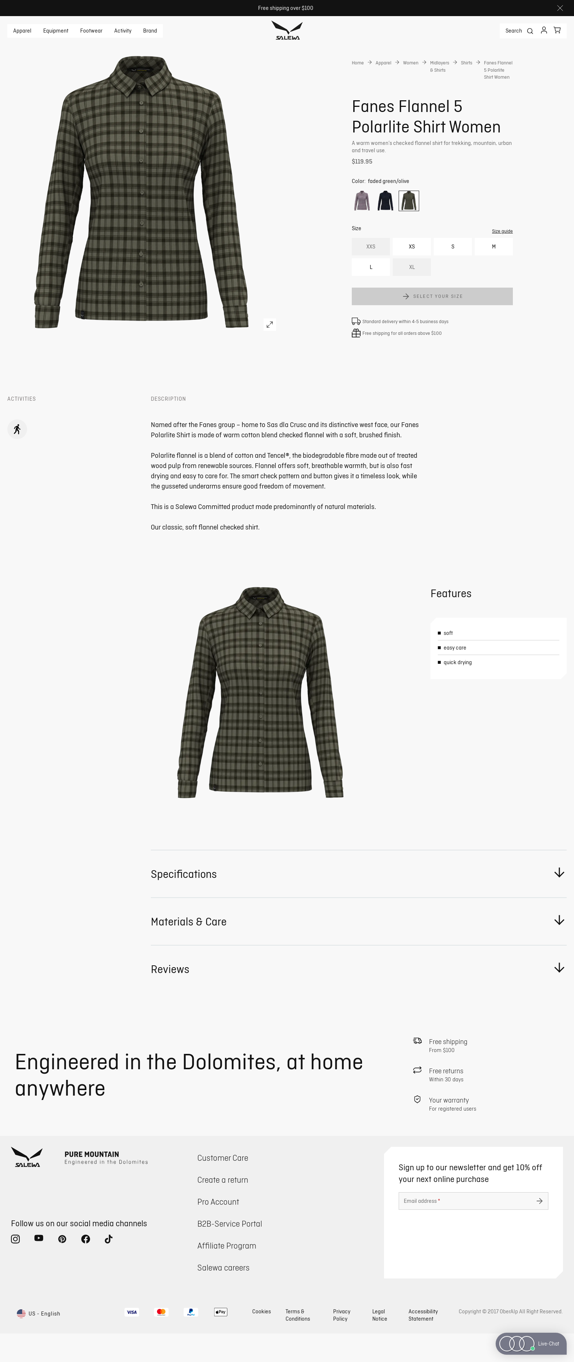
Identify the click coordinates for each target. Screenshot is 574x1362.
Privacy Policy (341, 1343)
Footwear (91, 30)
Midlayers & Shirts (439, 66)
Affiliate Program (226, 1274)
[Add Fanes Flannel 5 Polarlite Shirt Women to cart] (432, 325)
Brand (150, 30)
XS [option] (412, 275)
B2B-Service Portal (229, 1252)
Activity (122, 30)
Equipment (55, 30)
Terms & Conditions (298, 1343)
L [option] (371, 295)
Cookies (261, 1340)
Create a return (222, 1208)
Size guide (502, 259)
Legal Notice (379, 1343)
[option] (362, 229)
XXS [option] (370, 275)
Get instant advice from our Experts (418, 181)
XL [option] (412, 295)
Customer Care (222, 1186)
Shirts (466, 62)
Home (358, 62)
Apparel (22, 30)
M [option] (494, 275)
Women (410, 62)
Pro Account (218, 1230)
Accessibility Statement (423, 1343)
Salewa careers (223, 1296)
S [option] (452, 275)
